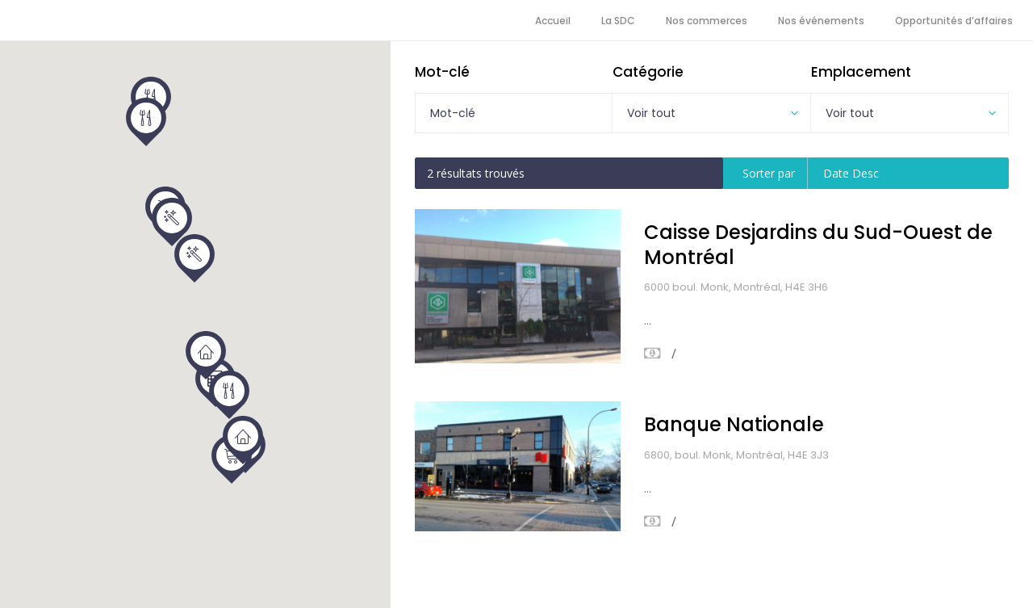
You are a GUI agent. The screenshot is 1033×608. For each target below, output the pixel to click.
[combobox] (711, 113)
